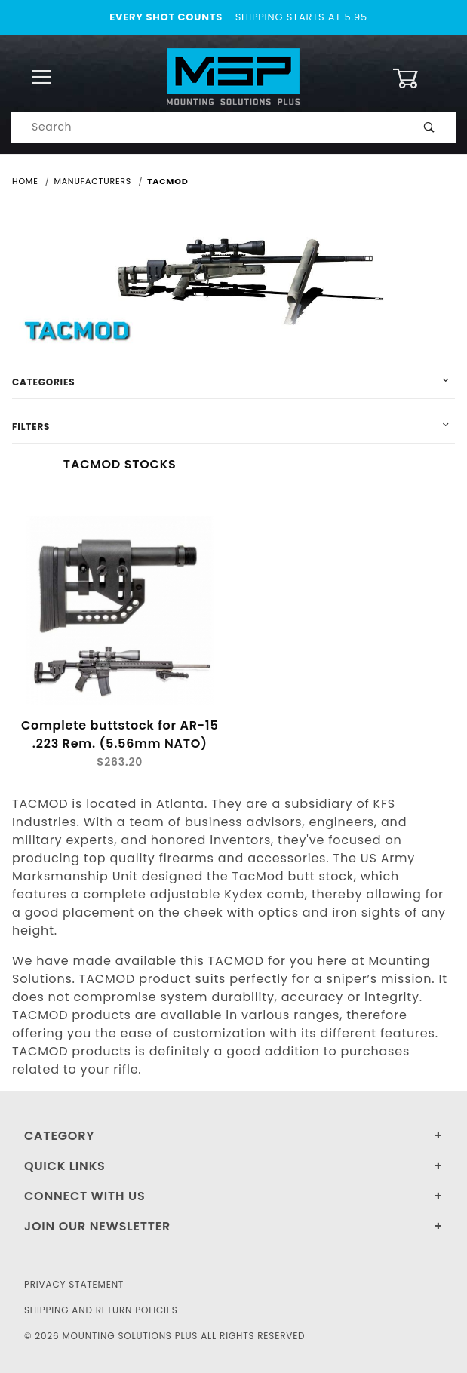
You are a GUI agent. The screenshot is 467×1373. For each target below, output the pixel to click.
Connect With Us (84, 1196)
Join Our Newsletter (97, 1226)
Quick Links (65, 1166)
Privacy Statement (74, 1284)
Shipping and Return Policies (101, 1310)
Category (59, 1135)
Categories (43, 382)
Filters (31, 426)
